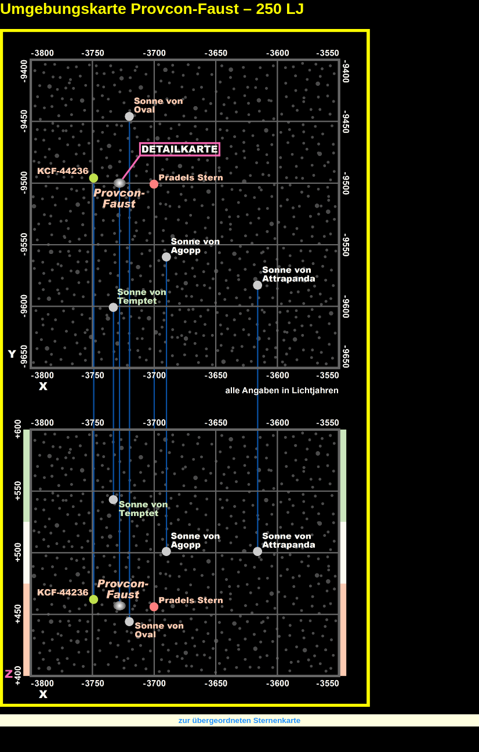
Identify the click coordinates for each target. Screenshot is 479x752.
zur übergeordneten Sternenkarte (239, 720)
